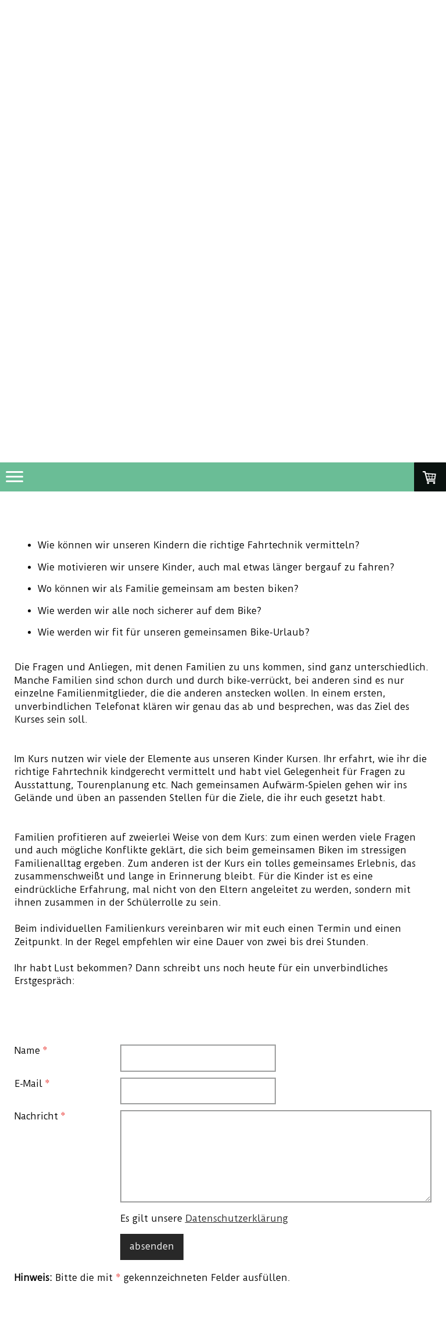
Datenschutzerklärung (236, 1218)
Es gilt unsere (204, 1218)
